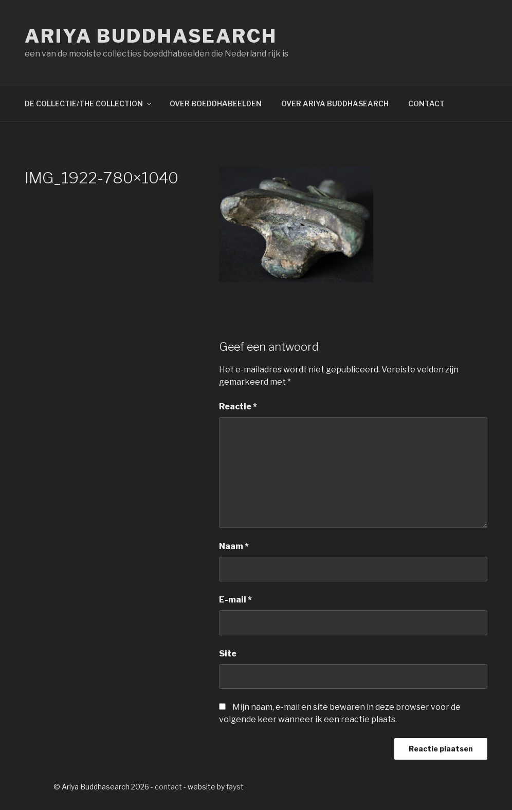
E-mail (235, 600)
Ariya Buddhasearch (151, 36)
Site (227, 653)
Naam (234, 546)
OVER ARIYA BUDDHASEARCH (335, 103)
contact (168, 786)
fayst (235, 786)
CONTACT (426, 103)
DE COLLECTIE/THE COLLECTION (89, 103)
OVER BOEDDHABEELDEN (216, 103)
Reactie (238, 406)
